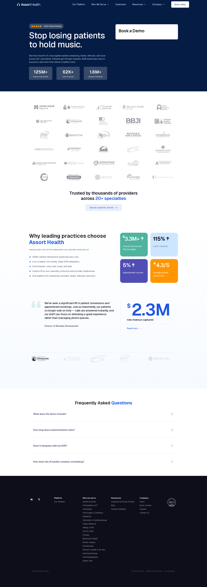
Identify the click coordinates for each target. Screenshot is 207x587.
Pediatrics (87, 516)
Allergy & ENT (88, 527)
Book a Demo (145, 505)
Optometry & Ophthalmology (95, 520)
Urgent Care (88, 561)
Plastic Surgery (89, 542)
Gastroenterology (90, 553)
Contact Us (144, 513)
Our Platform (59, 502)
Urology (86, 535)
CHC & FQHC (88, 531)
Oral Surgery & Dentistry (93, 513)
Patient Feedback (118, 509)
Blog (113, 505)
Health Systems (89, 502)
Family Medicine (89, 524)
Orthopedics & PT (90, 505)
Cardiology (87, 509)
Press (142, 502)
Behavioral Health (90, 538)
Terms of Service (137, 571)
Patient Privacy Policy (154, 571)
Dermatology (88, 546)
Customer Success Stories (122, 502)
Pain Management (90, 557)
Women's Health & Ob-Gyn (94, 549)
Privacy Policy (170, 571)
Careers (143, 509)
